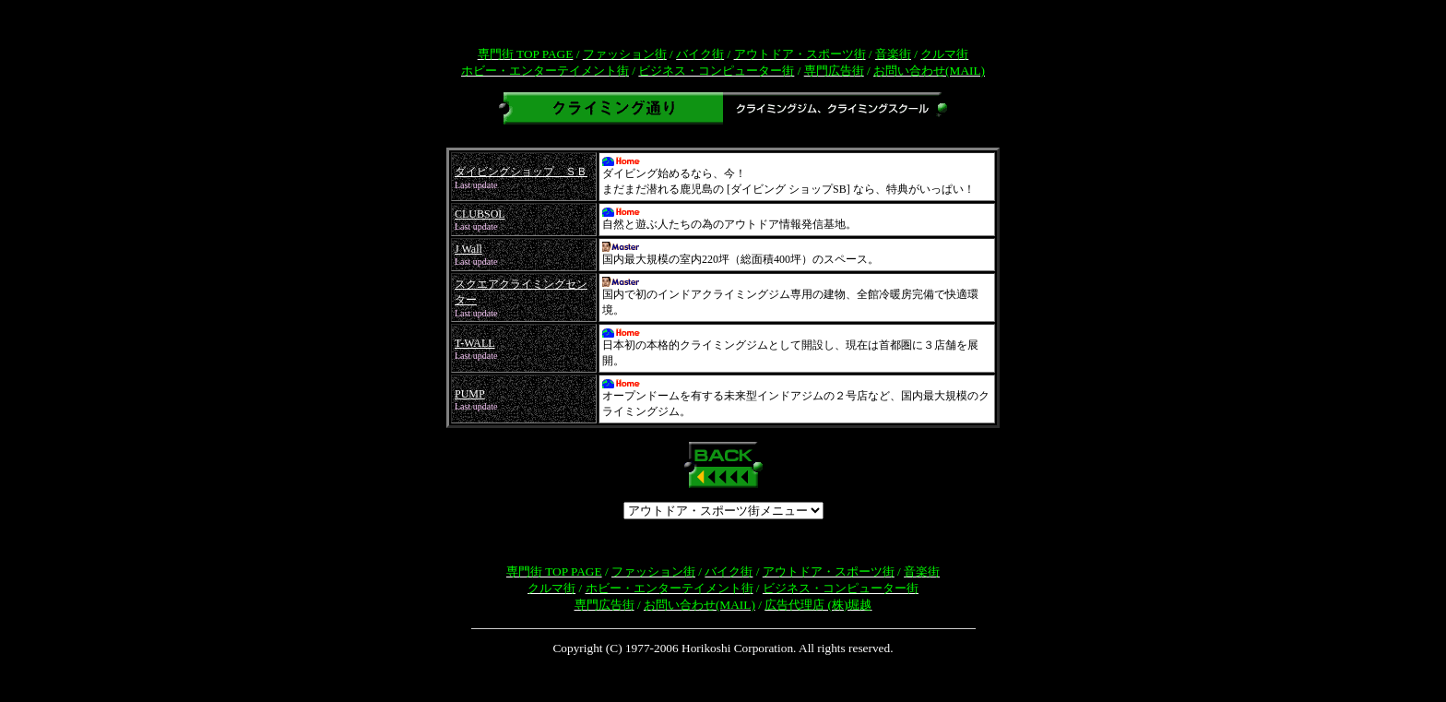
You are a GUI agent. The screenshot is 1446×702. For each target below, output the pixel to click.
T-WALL (475, 343)
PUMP (470, 393)
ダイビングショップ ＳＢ (521, 171)
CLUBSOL (480, 214)
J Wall (468, 249)
